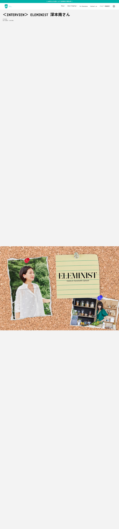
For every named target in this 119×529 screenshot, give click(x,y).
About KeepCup (71, 6)
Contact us (93, 6)
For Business (84, 6)
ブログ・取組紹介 (104, 6)
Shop (62, 6)
